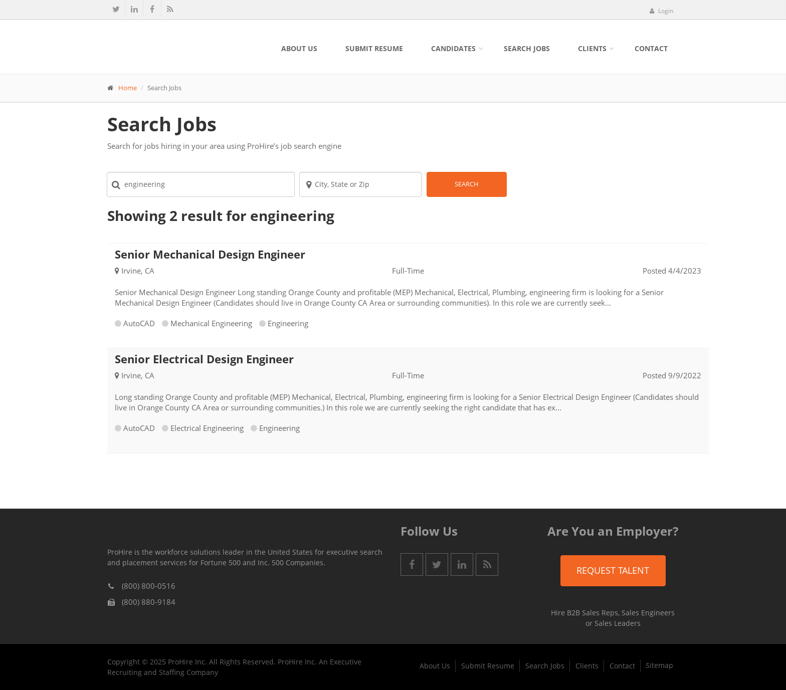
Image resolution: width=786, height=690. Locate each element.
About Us (299, 48)
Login (661, 11)
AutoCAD (139, 323)
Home (127, 87)
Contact (651, 48)
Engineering (288, 323)
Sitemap (659, 665)
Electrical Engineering (207, 428)
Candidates (453, 48)
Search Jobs (527, 48)
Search (467, 183)
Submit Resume (374, 48)
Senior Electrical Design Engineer (204, 358)
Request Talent (612, 570)
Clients (592, 48)
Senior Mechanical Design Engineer (210, 254)
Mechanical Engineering (211, 323)
